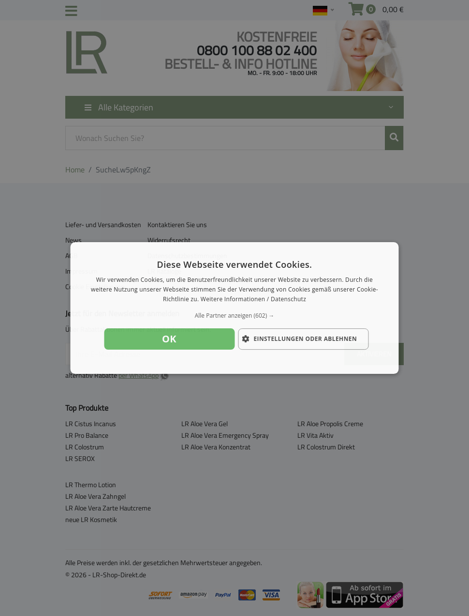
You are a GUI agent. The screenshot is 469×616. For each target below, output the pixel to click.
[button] (234, 315)
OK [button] (169, 338)
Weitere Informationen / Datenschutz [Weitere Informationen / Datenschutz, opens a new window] (253, 299)
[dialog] (235, 308)
